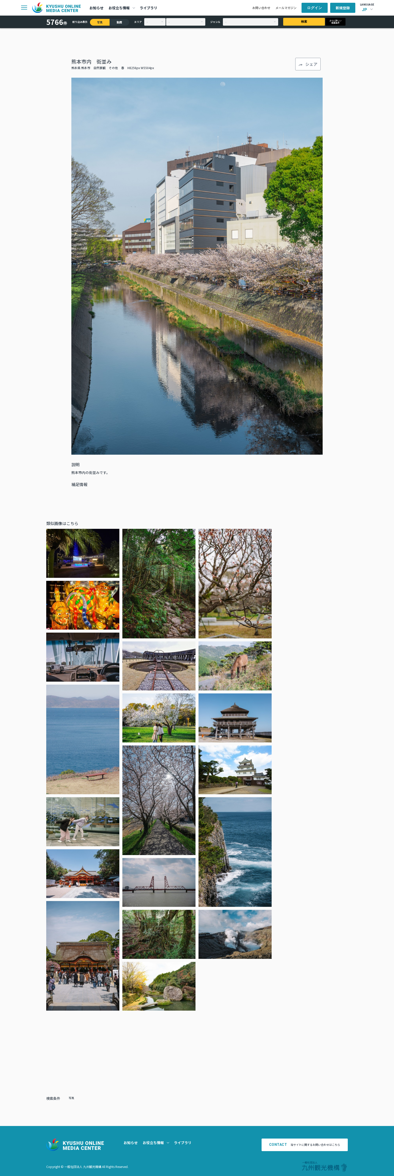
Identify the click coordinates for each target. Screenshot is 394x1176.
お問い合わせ (261, 8)
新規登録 (343, 7)
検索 (304, 21)
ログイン (314, 8)
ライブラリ (148, 7)
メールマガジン (286, 8)
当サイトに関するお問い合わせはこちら (304, 1145)
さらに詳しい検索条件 (335, 22)
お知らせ (96, 7)
